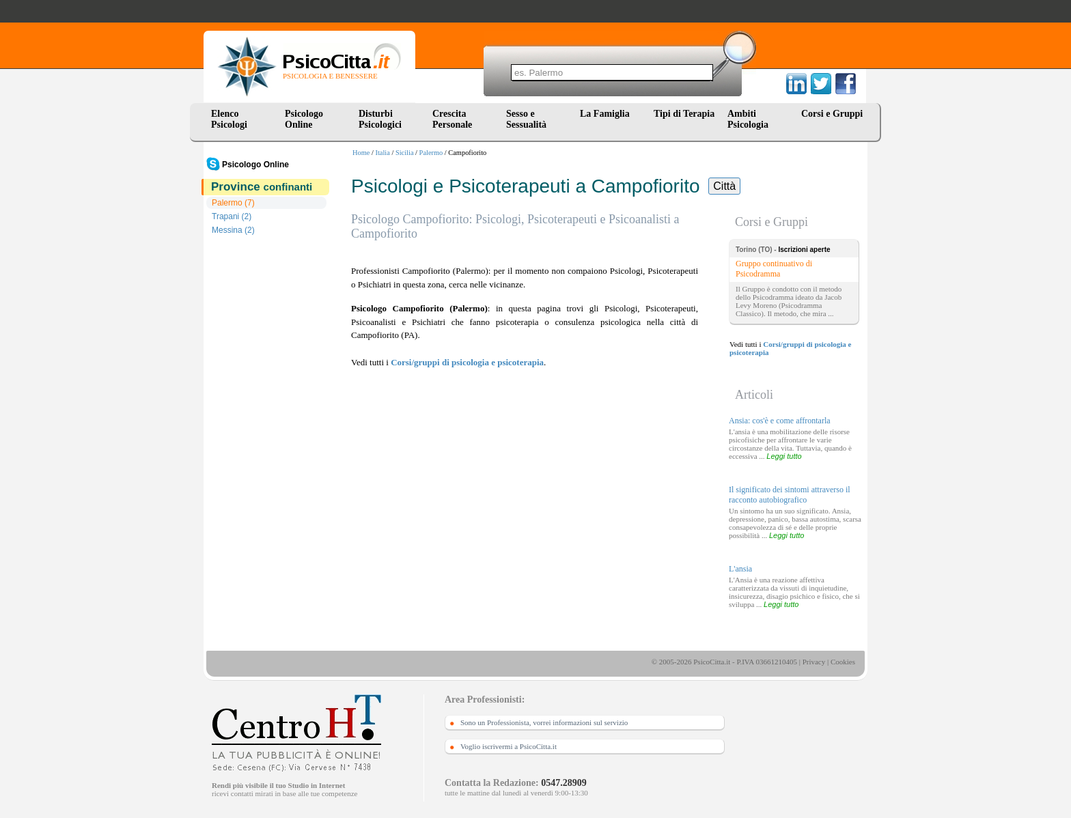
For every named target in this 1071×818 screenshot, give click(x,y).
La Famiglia (607, 114)
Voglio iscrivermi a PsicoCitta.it (508, 746)
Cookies (843, 662)
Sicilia (404, 152)
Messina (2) (233, 230)
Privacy (814, 662)
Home (361, 152)
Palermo (431, 152)
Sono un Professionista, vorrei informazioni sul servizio (544, 722)
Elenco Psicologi (229, 119)
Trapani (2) (231, 216)
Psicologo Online (304, 119)
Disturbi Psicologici (380, 119)
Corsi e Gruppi (832, 114)
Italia (383, 152)
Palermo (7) (233, 203)
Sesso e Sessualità (526, 119)
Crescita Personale (452, 119)
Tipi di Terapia (684, 114)
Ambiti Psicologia (747, 119)
